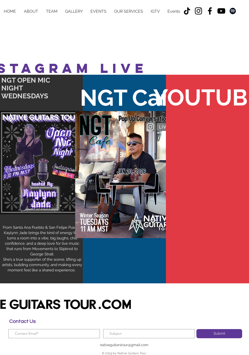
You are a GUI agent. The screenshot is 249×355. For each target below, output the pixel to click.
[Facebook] (210, 11)
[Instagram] (198, 11)
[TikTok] (187, 11)
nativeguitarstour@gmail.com (124, 345)
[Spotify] (233, 11)
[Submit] (219, 333)
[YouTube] (221, 11)
